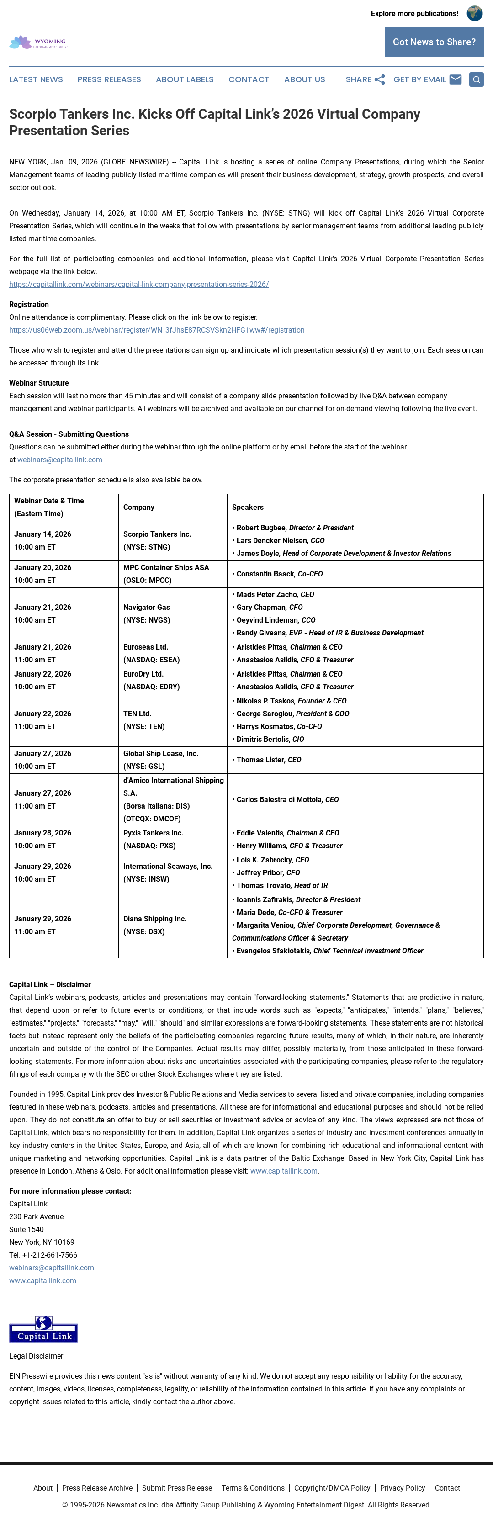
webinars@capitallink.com (51, 1268)
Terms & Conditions (253, 1488)
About (43, 1488)
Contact (249, 79)
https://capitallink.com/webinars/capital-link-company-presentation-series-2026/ (139, 284)
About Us (304, 79)
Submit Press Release (177, 1488)
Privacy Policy (402, 1488)
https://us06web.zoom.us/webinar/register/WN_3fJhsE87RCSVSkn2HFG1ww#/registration (157, 330)
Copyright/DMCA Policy (332, 1488)
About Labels (185, 79)
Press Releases (109, 79)
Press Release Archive (97, 1488)
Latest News (36, 79)
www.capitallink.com (42, 1280)
